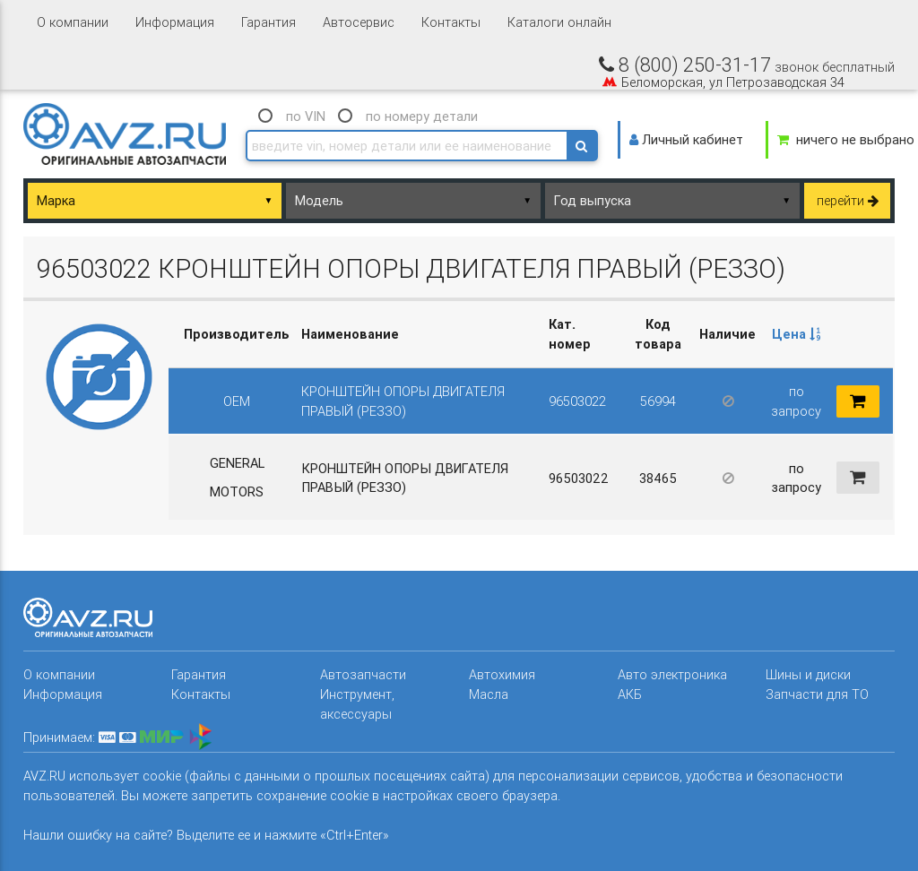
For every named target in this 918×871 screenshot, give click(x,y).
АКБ (630, 694)
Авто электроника (672, 674)
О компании (72, 21)
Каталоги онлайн (559, 21)
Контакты (451, 21)
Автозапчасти (363, 674)
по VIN (305, 116)
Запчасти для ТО (817, 694)
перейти (848, 200)
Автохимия (502, 674)
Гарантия (268, 21)
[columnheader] (796, 334)
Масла (488, 694)
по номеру (422, 116)
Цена (796, 333)
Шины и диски (808, 674)
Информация (174, 21)
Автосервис (358, 21)
